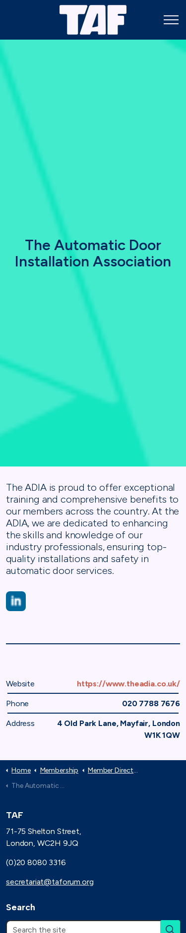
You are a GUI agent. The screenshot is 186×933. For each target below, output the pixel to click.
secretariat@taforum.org (50, 881)
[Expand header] (171, 20)
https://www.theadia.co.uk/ (128, 683)
